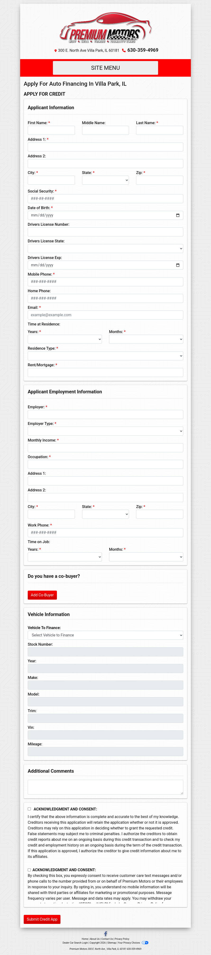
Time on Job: (39, 542)
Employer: (36, 407)
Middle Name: (94, 123)
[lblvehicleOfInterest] (105, 635)
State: (87, 172)
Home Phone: (39, 291)
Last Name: (146, 123)
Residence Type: (41, 348)
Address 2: (37, 156)
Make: (33, 677)
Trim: (32, 711)
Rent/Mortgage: (41, 365)
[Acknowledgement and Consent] (29, 808)
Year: (32, 661)
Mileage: (35, 744)
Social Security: (41, 191)
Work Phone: (38, 525)
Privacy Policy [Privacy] (122, 939)
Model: (33, 694)
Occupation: (38, 457)
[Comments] (105, 787)
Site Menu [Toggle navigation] (105, 68)
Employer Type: (41, 423)
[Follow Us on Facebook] (105, 934)
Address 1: (37, 139)
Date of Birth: (39, 208)
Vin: (31, 727)
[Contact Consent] (29, 869)
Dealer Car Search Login (75, 942)
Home (85, 939)
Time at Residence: (44, 324)
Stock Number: (40, 644)
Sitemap (111, 942)
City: (31, 172)
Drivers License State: (46, 241)
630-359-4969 (142, 50)
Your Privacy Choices (133, 942)
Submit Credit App (42, 919)
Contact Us (107, 939)
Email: (33, 307)
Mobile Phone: (40, 274)
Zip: (139, 172)
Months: (116, 331)
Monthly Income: (42, 440)
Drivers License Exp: (45, 257)
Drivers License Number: (48, 224)
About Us (95, 939)
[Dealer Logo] (105, 26)
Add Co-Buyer (42, 595)
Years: (33, 331)
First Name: (37, 123)
